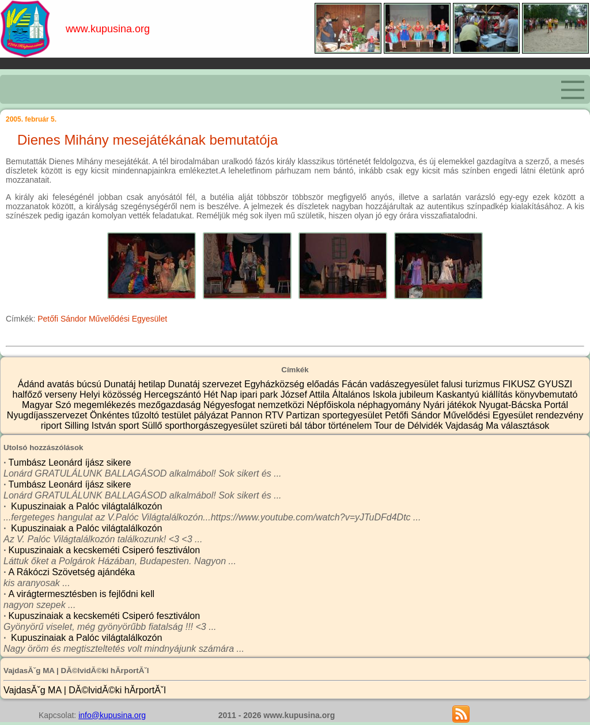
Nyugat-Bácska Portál (523, 405)
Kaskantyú (459, 394)
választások (525, 426)
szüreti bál (282, 426)
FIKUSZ (520, 384)
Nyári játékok (451, 405)
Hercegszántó (173, 394)
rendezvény (559, 415)
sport (130, 426)
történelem (351, 426)
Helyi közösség (112, 394)
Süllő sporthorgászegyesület (201, 426)
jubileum (417, 394)
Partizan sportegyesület (335, 415)
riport (53, 426)
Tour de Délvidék (409, 426)
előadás (324, 384)
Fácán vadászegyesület (391, 384)
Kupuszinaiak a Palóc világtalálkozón (85, 506)
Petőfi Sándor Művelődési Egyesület (102, 318)
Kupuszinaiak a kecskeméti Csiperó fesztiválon (105, 550)
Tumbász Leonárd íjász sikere (70, 462)
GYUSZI (555, 384)
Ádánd (32, 384)
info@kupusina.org (112, 715)
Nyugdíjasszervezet (48, 415)
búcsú (90, 384)
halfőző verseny (46, 394)
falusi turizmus (472, 384)
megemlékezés (106, 405)
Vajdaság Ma (473, 426)
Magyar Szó (48, 405)
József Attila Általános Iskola (340, 394)
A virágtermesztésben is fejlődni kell (81, 594)
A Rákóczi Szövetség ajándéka (72, 572)
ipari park (260, 394)
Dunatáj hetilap (136, 384)
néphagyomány (390, 405)
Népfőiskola (332, 405)
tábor (316, 426)
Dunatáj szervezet (206, 384)
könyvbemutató (546, 394)
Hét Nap (221, 394)
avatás (62, 384)
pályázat (212, 415)
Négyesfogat (230, 405)
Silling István (92, 426)
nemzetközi (282, 405)
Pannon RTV (258, 415)
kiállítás (498, 394)
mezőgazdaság (170, 405)
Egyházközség (275, 384)
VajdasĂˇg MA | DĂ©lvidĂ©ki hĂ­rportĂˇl (84, 690)
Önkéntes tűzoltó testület (142, 415)
